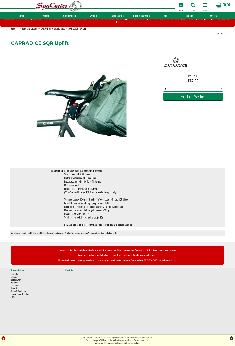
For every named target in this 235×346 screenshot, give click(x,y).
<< (215, 48)
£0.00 (223, 4)
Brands (189, 16)
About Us (14, 301)
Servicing (14, 295)
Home (13, 310)
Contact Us (15, 298)
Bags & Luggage (141, 16)
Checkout (14, 290)
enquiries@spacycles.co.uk (185, 314)
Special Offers (16, 293)
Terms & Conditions (18, 304)
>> (224, 48)
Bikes (21, 16)
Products (15, 43)
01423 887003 (180, 305)
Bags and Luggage (30, 43)
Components (69, 16)
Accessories (117, 16)
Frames (45, 16)
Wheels (93, 16)
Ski (165, 16)
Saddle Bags (59, 43)
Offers (213, 16)
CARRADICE (46, 43)
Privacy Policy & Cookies (20, 307)
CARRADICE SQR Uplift (77, 43)
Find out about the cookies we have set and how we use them (117, 343)
